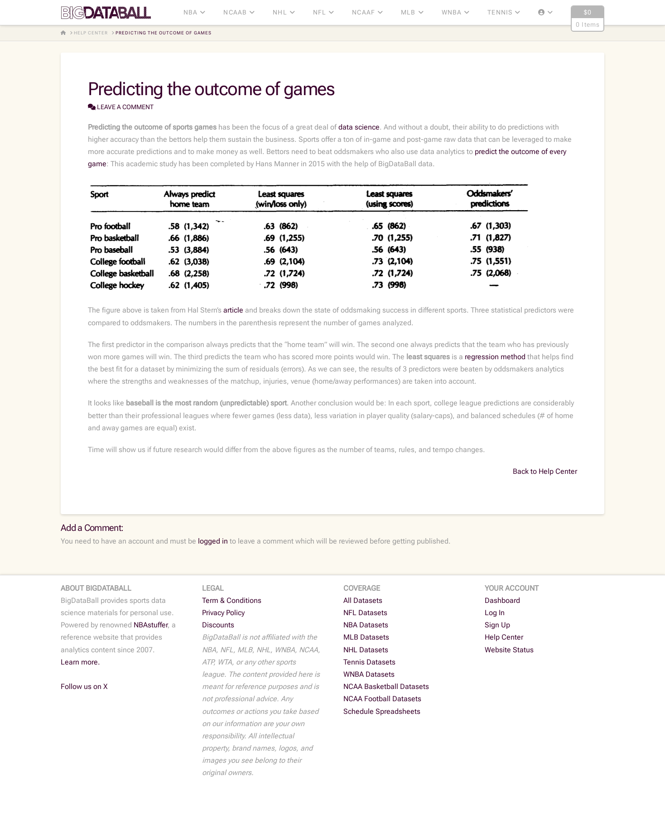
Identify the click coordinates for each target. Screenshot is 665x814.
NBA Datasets (365, 625)
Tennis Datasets (369, 662)
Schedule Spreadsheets (381, 711)
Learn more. (80, 662)
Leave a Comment (121, 107)
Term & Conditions (231, 600)
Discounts (218, 625)
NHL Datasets (365, 649)
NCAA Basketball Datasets (386, 686)
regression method (495, 356)
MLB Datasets (366, 637)
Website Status (509, 649)
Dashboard (502, 600)
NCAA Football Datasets (382, 698)
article (233, 310)
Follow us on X (84, 686)
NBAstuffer (151, 625)
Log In (495, 612)
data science (359, 127)
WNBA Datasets (369, 674)
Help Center (504, 637)
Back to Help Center (545, 471)
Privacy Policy (223, 612)
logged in (213, 541)
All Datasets (362, 600)
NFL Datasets (365, 612)
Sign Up (497, 625)
